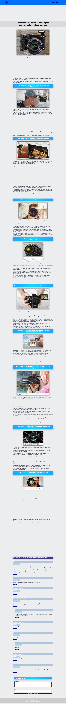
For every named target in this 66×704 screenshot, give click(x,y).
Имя (15, 689)
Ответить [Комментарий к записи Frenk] (14, 584)
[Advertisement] (33, 14)
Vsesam (55, 2)
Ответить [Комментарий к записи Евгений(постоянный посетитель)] (14, 574)
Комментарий (16, 681)
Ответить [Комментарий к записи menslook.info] (14, 672)
